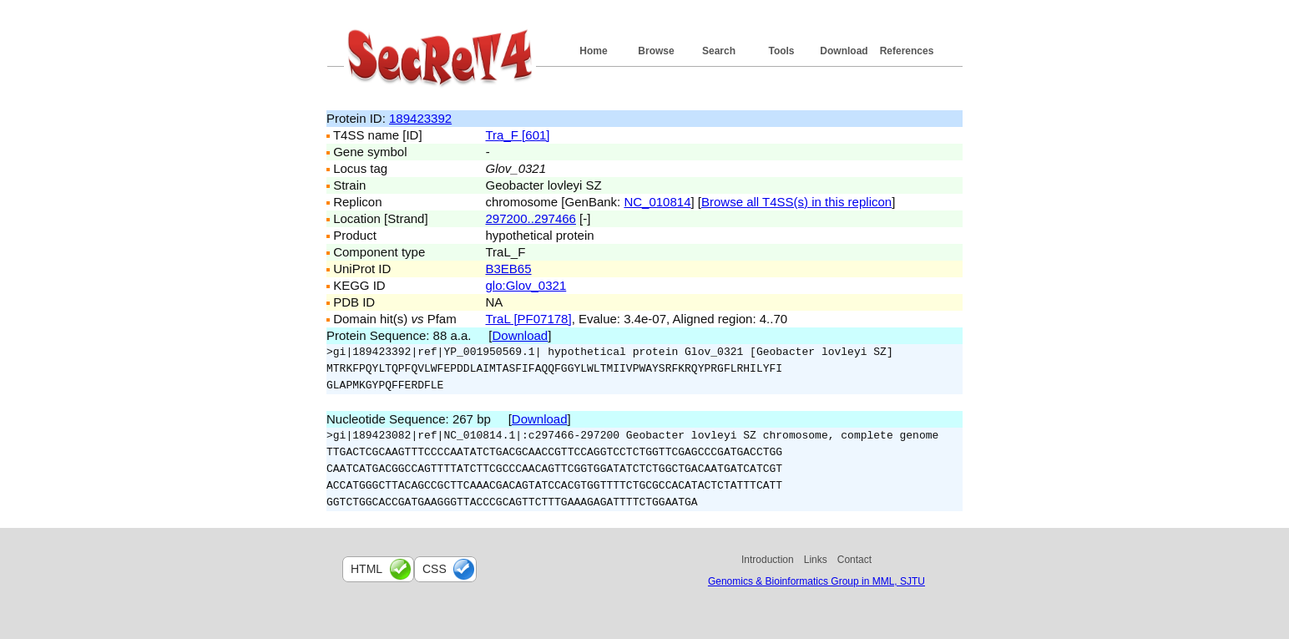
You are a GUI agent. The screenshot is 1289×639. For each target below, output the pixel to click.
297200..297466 (531, 218)
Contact (854, 559)
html (366, 569)
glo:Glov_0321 (526, 285)
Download (843, 51)
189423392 (420, 118)
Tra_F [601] (518, 135)
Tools (781, 51)
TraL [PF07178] (529, 319)
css (434, 569)
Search (718, 51)
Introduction (767, 559)
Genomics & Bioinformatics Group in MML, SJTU (816, 581)
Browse (656, 51)
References (907, 51)
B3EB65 (509, 268)
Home (593, 51)
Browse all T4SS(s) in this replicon (796, 202)
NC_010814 (657, 202)
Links (815, 559)
